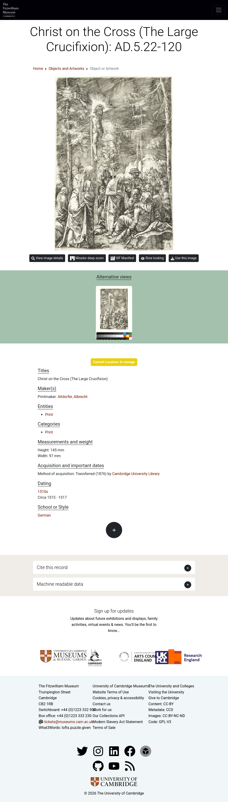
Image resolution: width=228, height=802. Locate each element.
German (44, 515)
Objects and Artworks (66, 68)
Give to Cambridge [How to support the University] (163, 698)
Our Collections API (109, 716)
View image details (47, 258)
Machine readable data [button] (60, 584)
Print (49, 414)
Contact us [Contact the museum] (102, 704)
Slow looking (152, 258)
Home (38, 68)
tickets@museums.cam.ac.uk (68, 722)
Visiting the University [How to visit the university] (166, 692)
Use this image (184, 258)
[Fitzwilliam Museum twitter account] (83, 751)
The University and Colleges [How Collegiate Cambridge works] (171, 686)
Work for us (102, 710)
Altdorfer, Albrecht (72, 397)
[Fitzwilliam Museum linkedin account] (130, 751)
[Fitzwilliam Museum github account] (99, 765)
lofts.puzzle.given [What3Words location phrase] (76, 727)
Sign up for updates (114, 611)
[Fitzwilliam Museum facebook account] (114, 751)
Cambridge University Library (136, 474)
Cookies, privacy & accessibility (118, 698)
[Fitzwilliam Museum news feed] (129, 765)
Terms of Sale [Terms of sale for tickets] (104, 727)
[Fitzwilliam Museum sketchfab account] (145, 751)
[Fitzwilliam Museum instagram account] (99, 751)
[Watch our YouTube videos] (114, 765)
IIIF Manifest (122, 258)
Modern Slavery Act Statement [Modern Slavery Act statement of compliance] (118, 722)
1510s (43, 491)
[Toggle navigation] (218, 10)
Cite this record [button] (52, 567)
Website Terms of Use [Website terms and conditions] (111, 692)
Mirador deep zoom (87, 258)
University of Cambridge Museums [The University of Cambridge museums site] (121, 686)
